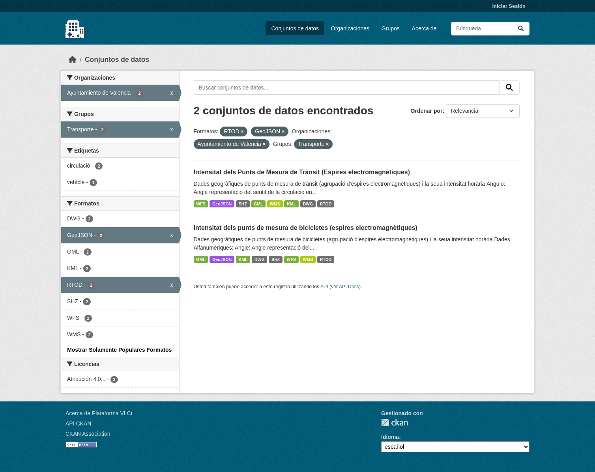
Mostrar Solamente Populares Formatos (119, 350)
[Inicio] (73, 59)
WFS (200, 203)
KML (291, 203)
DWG (308, 203)
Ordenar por (427, 111)
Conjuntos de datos (295, 28)
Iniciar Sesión (509, 6)
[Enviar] (521, 28)
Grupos (391, 28)
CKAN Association (87, 434)
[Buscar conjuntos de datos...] (490, 28)
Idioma (390, 437)
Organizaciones (350, 28)
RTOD (326, 203)
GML (258, 203)
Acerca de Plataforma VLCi (98, 413)
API (324, 286)
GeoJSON (222, 203)
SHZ (243, 203)
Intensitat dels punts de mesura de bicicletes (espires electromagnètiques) (305, 227)
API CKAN (78, 423)
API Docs (349, 286)
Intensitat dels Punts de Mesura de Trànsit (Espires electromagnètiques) (302, 172)
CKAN (394, 422)
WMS (275, 203)
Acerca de (424, 28)
